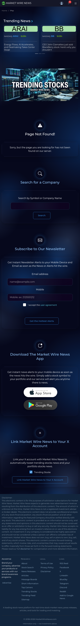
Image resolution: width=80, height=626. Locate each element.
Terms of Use (47, 563)
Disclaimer (46, 571)
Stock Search (27, 567)
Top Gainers (27, 587)
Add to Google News (66, 596)
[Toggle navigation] (75, 3)
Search (42, 215)
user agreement (48, 305)
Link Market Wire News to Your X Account (40, 479)
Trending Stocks (42, 472)
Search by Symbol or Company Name (40, 198)
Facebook (64, 567)
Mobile (40, 289)
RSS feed (64, 563)
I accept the (42, 305)
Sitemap (25, 599)
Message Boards (29, 579)
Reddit (63, 591)
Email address (40, 274)
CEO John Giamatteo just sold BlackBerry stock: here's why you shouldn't (58, 47)
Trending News (18, 21)
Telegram (64, 583)
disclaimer (25, 549)
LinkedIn (64, 575)
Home (4, 10)
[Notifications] (68, 3)
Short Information (29, 583)
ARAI (15, 36)
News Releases (28, 571)
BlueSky (63, 579)
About (24, 563)
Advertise (6, 583)
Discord (63, 587)
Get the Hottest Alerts (42, 321)
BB (52, 36)
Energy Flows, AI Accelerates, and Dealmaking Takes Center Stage (19, 47)
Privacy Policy (47, 567)
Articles (24, 575)
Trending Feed (28, 595)
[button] (61, 3)
